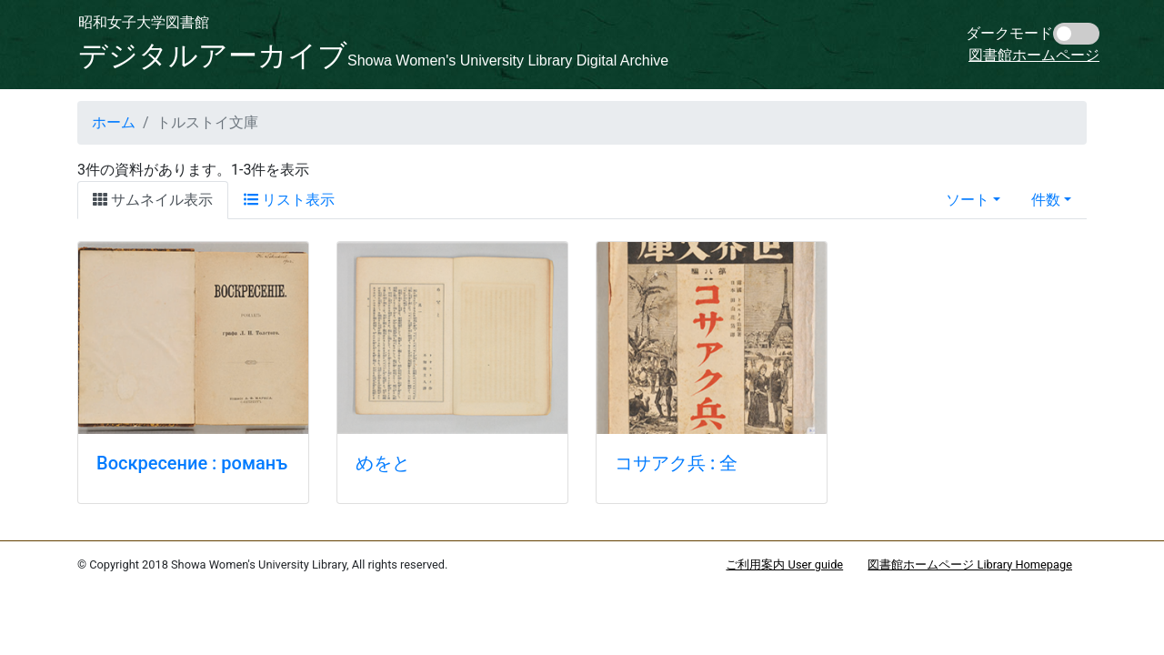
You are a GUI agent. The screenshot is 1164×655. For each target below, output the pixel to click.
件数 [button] (1045, 199)
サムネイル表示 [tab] (153, 199)
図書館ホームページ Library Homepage (970, 564)
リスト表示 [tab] (289, 199)
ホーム (113, 122)
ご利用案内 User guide (784, 564)
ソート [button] (967, 199)
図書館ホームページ (1033, 55)
